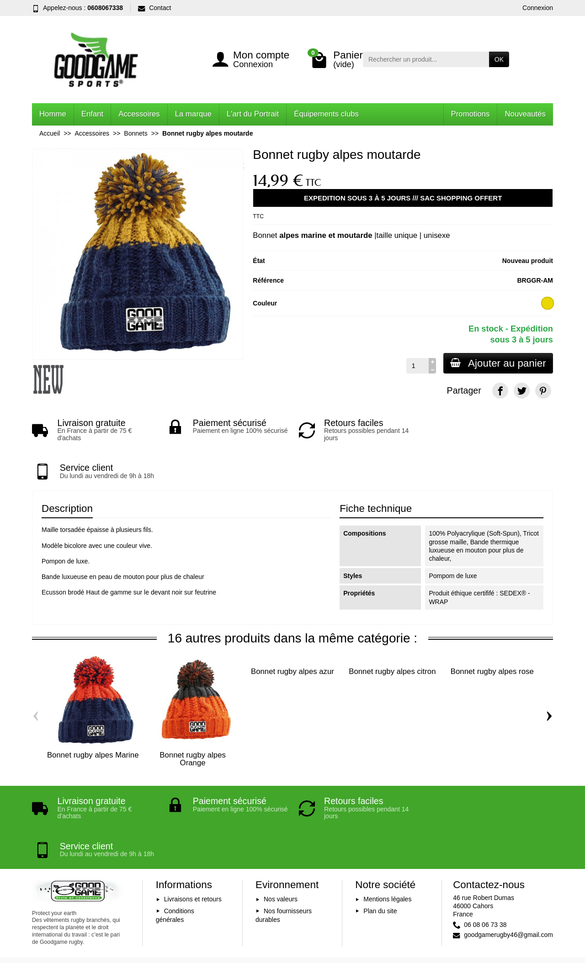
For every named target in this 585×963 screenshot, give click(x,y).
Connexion (537, 7)
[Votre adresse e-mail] (272, 900)
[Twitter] (522, 391)
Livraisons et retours (193, 823)
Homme (52, 114)
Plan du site (380, 835)
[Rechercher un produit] (426, 59)
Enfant (92, 114)
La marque (193, 114)
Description (67, 470)
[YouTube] (522, 913)
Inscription (356, 900)
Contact (154, 7)
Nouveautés (525, 114)
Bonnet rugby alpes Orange (193, 721)
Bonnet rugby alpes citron (392, 633)
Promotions (470, 114)
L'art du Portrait (253, 114)
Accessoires (139, 114)
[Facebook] (500, 391)
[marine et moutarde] (547, 303)
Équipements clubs (326, 114)
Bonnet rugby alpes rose (492, 633)
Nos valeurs (281, 823)
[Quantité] (416, 366)
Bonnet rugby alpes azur (292, 633)
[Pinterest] (543, 391)
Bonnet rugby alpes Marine (93, 717)
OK (499, 59)
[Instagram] (543, 913)
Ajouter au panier (498, 363)
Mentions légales (387, 823)
